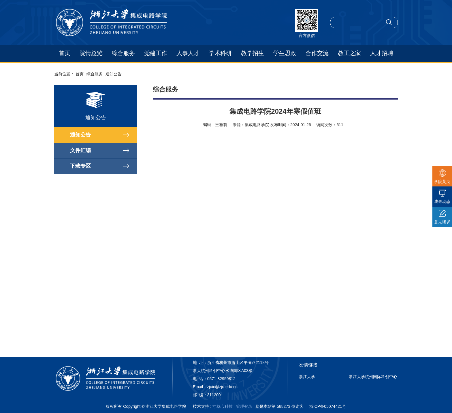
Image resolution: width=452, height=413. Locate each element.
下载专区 (80, 166)
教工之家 (349, 53)
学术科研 (220, 53)
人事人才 (187, 53)
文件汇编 (80, 150)
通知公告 (114, 74)
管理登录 (244, 406)
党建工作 (155, 53)
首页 (64, 53)
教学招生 (252, 53)
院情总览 (91, 53)
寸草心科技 (222, 406)
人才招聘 (381, 53)
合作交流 (317, 53)
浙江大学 (307, 376)
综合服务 (123, 53)
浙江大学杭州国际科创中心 (373, 376)
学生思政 (284, 53)
